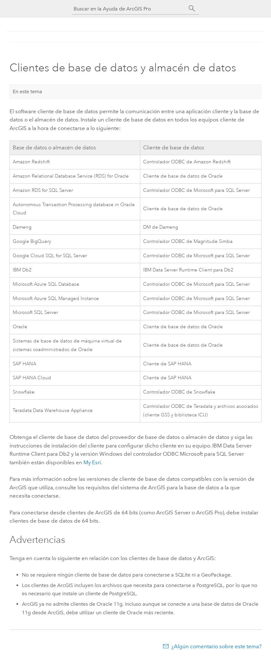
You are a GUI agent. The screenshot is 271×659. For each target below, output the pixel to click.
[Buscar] (192, 8)
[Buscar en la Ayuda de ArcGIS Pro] (129, 8)
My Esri (92, 462)
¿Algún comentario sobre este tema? (216, 646)
